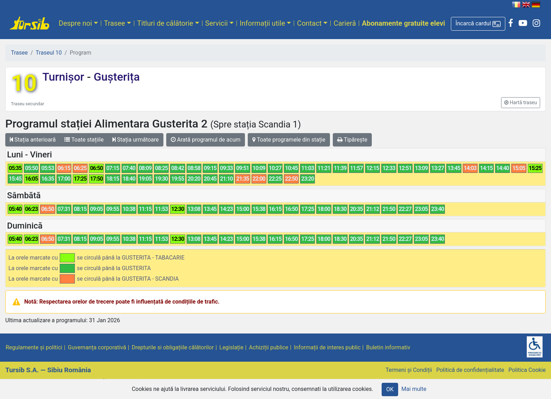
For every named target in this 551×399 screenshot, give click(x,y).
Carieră (344, 23)
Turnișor (64, 76)
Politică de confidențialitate (470, 370)
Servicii (216, 23)
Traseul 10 (49, 52)
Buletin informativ (388, 347)
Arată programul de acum (205, 139)
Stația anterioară (33, 139)
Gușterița (115, 76)
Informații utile (262, 23)
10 (24, 83)
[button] (478, 24)
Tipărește (352, 139)
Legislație (231, 347)
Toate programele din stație (288, 139)
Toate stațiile (84, 139)
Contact (309, 23)
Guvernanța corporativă (97, 347)
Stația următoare (135, 139)
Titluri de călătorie (165, 23)
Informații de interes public (327, 347)
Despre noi (75, 23)
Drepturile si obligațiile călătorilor (173, 347)
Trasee (114, 23)
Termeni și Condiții (408, 370)
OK (390, 389)
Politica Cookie (527, 370)
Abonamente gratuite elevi (403, 23)
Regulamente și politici (34, 347)
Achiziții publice (269, 347)
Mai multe (413, 389)
